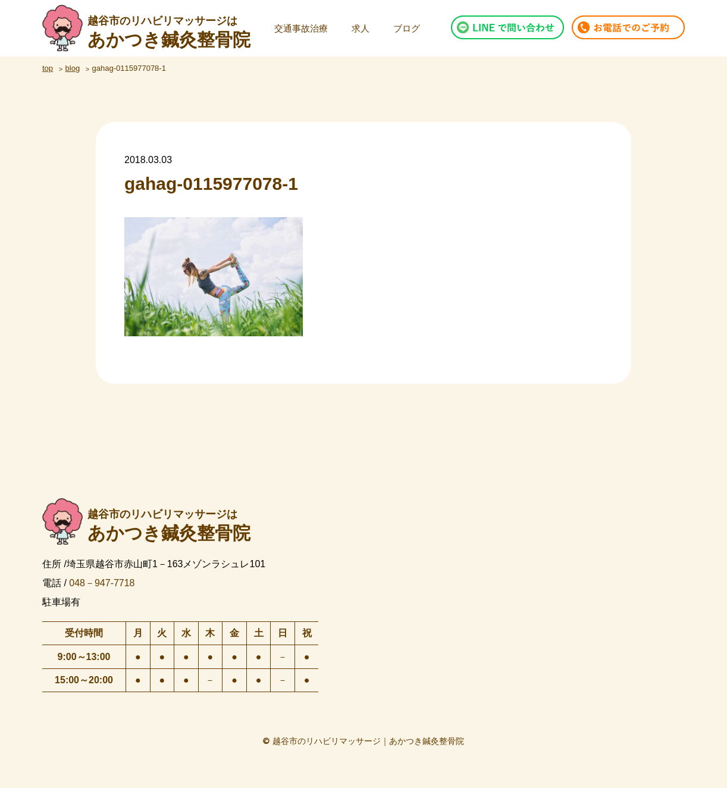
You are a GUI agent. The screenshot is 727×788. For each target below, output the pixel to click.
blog (72, 68)
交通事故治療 (301, 28)
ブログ (406, 28)
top (47, 68)
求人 (360, 28)
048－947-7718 (101, 582)
